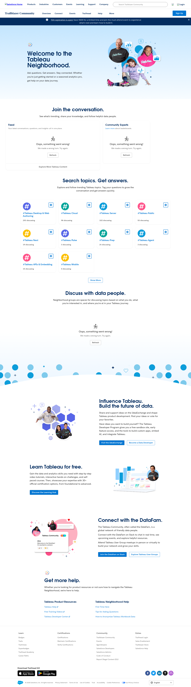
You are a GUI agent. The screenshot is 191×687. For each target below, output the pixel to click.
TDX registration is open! (62, 20)
